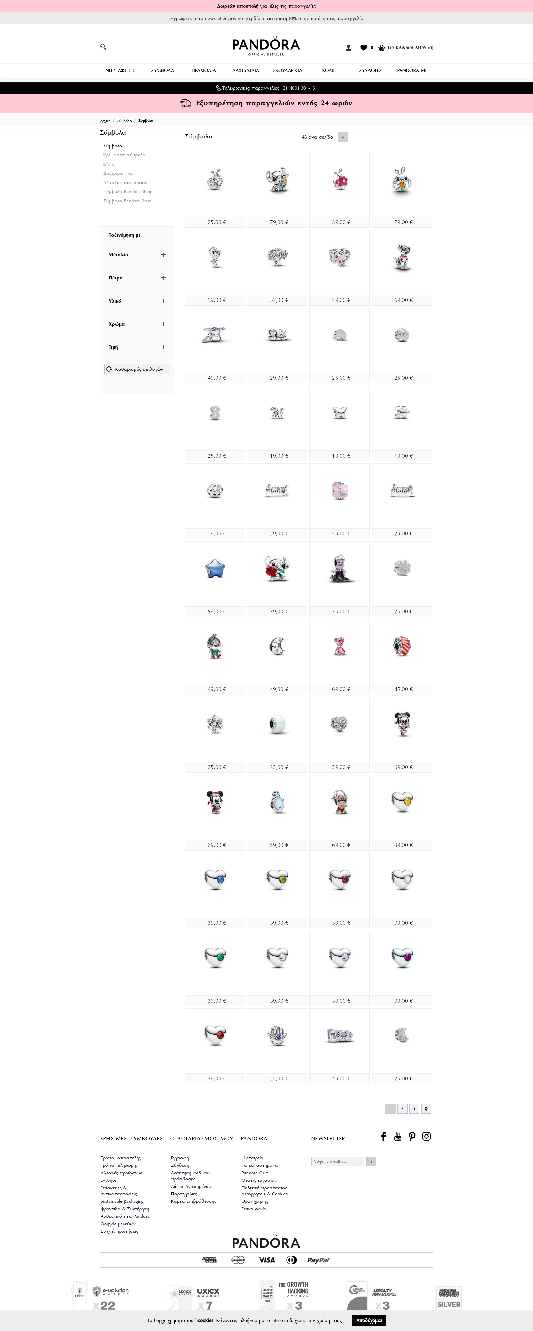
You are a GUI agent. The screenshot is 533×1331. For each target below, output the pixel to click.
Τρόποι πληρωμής (119, 1164)
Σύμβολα (112, 145)
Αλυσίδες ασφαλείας (125, 181)
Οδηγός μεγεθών (118, 1223)
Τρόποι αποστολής (121, 1157)
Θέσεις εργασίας (259, 1179)
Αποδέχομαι (369, 1320)
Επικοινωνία (254, 1208)
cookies (205, 1320)
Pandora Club (255, 1172)
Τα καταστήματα (260, 1164)
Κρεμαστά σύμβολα (124, 154)
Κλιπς (109, 163)
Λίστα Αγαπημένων (191, 1185)
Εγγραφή (180, 1157)
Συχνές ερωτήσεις (119, 1230)
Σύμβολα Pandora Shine (127, 190)
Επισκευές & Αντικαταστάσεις (119, 1190)
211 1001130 (294, 87)
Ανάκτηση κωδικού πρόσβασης (190, 1175)
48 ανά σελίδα (317, 136)
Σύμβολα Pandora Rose (127, 200)
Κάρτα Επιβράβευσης (193, 1200)
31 (315, 87)
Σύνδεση (180, 1164)
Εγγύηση (109, 1179)
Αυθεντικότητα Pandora (125, 1215)
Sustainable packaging (122, 1200)
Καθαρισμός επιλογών (134, 369)
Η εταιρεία (253, 1157)
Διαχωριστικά (118, 172)
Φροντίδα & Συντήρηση (125, 1208)
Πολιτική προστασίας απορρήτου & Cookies (265, 1190)
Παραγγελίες (184, 1193)
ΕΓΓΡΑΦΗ (371, 1160)
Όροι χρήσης (255, 1200)
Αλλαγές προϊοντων (121, 1172)
